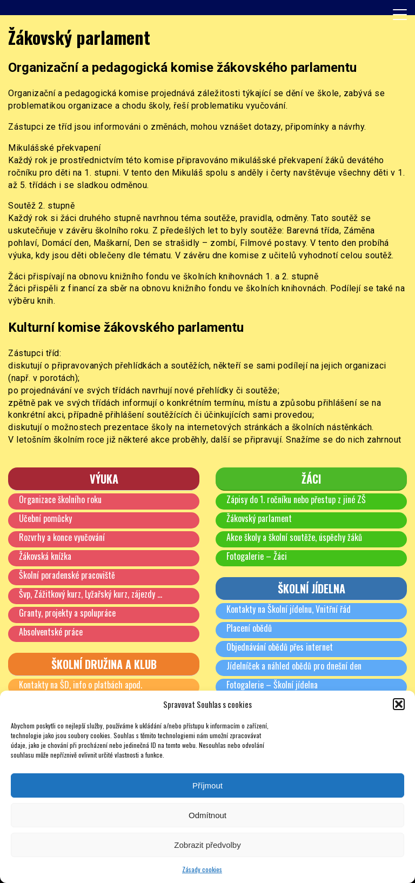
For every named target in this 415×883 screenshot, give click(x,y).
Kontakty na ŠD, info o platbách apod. (80, 684)
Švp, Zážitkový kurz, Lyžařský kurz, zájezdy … (90, 593)
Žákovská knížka (45, 556)
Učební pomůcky (45, 518)
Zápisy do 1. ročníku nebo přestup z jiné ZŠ (296, 499)
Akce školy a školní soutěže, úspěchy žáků (294, 537)
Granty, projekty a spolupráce (67, 612)
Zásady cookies (202, 869)
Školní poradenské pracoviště (67, 574)
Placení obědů (249, 627)
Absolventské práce (51, 631)
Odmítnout (207, 815)
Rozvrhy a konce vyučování (62, 537)
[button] (398, 704)
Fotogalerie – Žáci (256, 556)
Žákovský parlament (259, 518)
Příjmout (207, 785)
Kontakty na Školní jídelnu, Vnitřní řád (288, 609)
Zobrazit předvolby (207, 844)
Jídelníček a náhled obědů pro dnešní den (294, 665)
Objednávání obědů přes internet (279, 646)
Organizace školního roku (60, 499)
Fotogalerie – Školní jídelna (272, 684)
